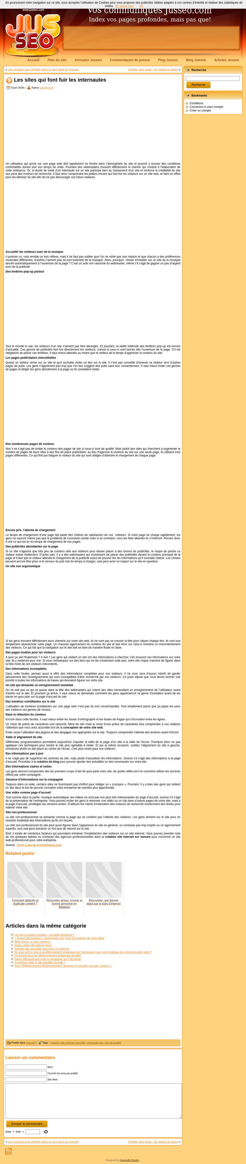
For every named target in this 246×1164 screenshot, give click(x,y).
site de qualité (113, 1042)
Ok (141, 6)
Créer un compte (200, 110)
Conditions (196, 103)
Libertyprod (46, 87)
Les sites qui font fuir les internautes (60, 80)
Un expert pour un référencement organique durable (47, 955)
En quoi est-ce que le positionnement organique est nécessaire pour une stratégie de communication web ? (83, 952)
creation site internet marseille (67, 1042)
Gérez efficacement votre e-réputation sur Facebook (47, 959)
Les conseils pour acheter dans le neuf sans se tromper (43, 69)
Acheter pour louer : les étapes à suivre (153, 69)
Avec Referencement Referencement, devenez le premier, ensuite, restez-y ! (63, 966)
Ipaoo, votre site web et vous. (33, 945)
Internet (30, 1042)
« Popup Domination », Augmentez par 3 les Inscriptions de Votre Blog (59, 938)
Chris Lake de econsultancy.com (39, 845)
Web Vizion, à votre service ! (32, 941)
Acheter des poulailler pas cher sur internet (41, 948)
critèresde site (95, 1042)
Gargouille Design (129, 1160)
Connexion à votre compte (206, 107)
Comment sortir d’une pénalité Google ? (39, 962)
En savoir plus (125, 6)
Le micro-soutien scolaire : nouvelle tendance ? (44, 934)
